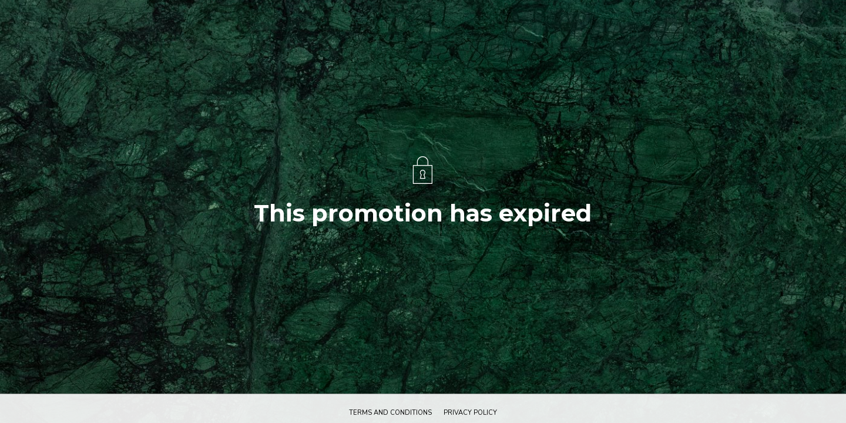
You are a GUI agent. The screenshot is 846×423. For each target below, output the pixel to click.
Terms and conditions (390, 412)
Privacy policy (470, 412)
